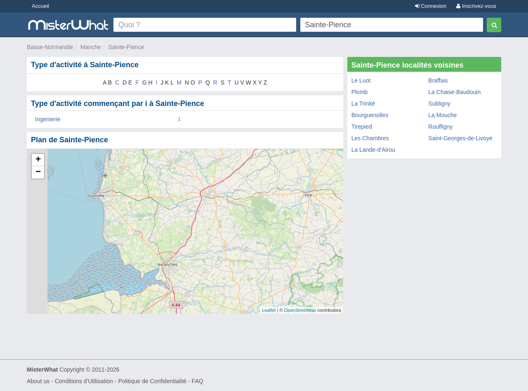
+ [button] (38, 160)
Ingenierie (48, 119)
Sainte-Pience (126, 47)
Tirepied (361, 126)
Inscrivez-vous (476, 6)
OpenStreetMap (300, 310)
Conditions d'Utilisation (84, 381)
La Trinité (363, 103)
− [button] (38, 172)
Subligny (439, 103)
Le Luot (361, 80)
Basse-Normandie (50, 47)
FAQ (197, 381)
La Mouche (442, 115)
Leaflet (269, 310)
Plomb (359, 92)
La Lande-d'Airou (373, 149)
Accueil (40, 6)
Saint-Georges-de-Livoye (460, 138)
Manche (90, 47)
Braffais (438, 80)
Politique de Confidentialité (152, 381)
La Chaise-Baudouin (454, 92)
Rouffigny (440, 126)
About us (38, 381)
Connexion (431, 6)
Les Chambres (370, 138)
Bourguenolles (370, 115)
